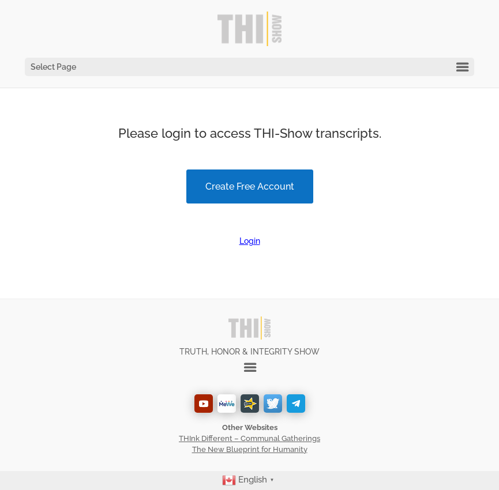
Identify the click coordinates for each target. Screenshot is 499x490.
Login (249, 241)
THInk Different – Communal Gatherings (249, 438)
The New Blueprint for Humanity (249, 449)
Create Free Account (249, 186)
